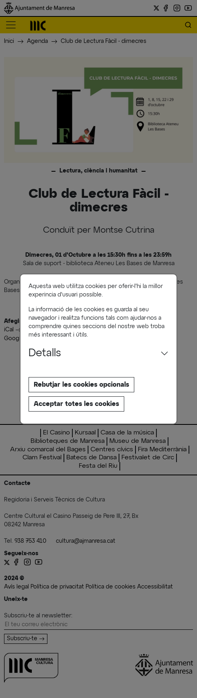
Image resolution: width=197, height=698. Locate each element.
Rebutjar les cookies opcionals (81, 384)
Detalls (45, 353)
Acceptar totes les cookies (76, 404)
